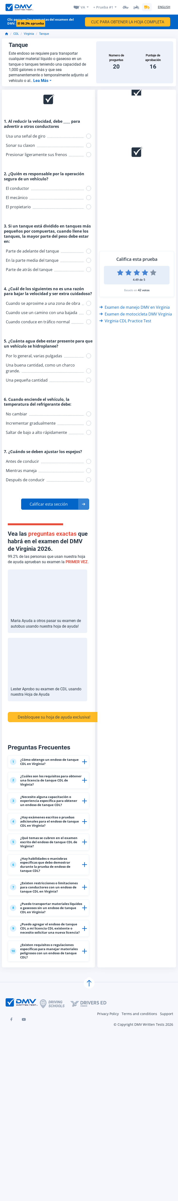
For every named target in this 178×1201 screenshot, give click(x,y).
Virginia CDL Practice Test (125, 321)
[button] (55, 505)
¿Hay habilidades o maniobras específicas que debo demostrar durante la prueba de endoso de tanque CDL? (45, 914)
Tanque (44, 34)
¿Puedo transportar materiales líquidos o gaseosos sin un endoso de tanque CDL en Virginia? (44, 982)
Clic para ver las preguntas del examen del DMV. (40, 22)
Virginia (29, 34)
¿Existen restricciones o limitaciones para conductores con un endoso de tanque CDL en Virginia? (45, 949)
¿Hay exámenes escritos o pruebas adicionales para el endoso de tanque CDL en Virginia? (45, 852)
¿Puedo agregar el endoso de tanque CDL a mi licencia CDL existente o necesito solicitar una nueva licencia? (45, 1017)
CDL (16, 34)
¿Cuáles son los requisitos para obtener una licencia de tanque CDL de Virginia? (45, 790)
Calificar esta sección (49, 505)
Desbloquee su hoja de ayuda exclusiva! (54, 717)
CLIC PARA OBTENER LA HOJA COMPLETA (127, 23)
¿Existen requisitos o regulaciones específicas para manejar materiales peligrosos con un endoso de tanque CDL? (43, 1054)
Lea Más (41, 81)
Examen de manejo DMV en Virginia (134, 308)
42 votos (144, 291)
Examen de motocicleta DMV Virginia (135, 315)
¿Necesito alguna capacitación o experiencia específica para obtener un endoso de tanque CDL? (45, 820)
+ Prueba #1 (103, 7)
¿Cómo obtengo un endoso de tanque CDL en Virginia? (45, 765)
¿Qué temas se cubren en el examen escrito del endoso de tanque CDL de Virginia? (45, 882)
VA (81, 7)
